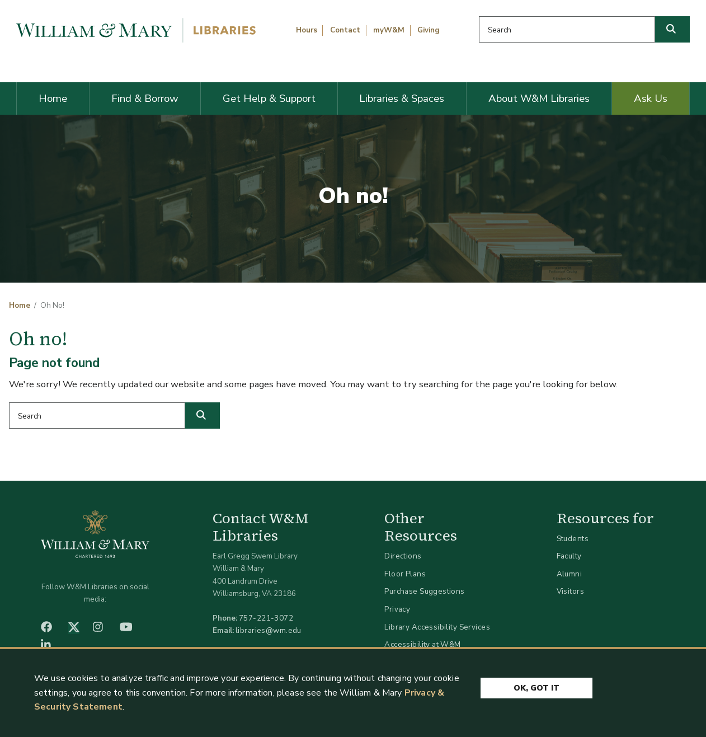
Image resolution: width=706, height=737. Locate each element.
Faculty (569, 556)
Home (53, 98)
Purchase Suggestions (424, 591)
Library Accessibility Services (437, 627)
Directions (402, 556)
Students (573, 538)
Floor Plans (405, 574)
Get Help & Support (269, 98)
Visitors (570, 591)
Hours (306, 30)
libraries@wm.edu (269, 630)
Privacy (397, 609)
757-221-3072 (266, 618)
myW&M (388, 30)
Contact (345, 30)
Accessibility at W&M (422, 644)
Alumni (569, 574)
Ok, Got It (536, 688)
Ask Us (650, 98)
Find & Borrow (144, 98)
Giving (428, 30)
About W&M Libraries (539, 98)
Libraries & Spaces (401, 98)
